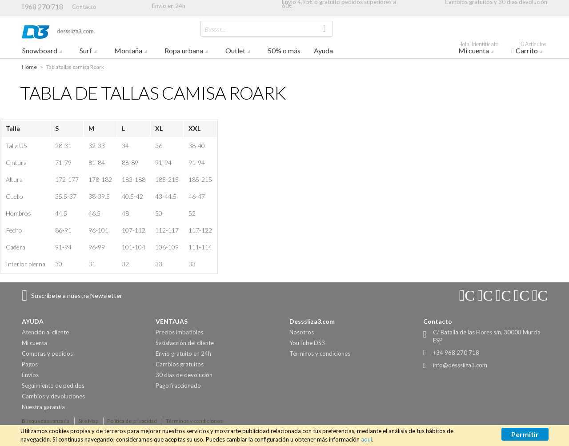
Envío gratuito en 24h (183, 353)
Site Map (88, 421)
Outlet (235, 50)
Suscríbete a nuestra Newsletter (76, 295)
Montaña (128, 50)
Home (29, 67)
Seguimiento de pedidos (53, 385)
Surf (86, 50)
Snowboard (39, 50)
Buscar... (215, 29)
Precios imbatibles (179, 332)
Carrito (532, 49)
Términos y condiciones (319, 353)
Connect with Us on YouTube (485, 295)
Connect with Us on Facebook (503, 295)
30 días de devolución (184, 374)
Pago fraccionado (178, 385)
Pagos (30, 364)
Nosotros (301, 332)
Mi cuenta (481, 49)
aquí (366, 439)
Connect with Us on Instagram (466, 295)
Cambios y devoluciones (53, 396)
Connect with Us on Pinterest (539, 295)
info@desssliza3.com (460, 365)
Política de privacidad (132, 421)
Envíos (30, 374)
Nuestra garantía (43, 406)
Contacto (84, 6)
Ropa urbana (183, 50)
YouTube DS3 (307, 342)
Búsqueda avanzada (45, 421)
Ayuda (323, 50)
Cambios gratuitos (180, 364)
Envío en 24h (168, 5)
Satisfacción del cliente (185, 342)
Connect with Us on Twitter (521, 295)
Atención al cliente (45, 332)
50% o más (284, 50)
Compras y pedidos (47, 353)
